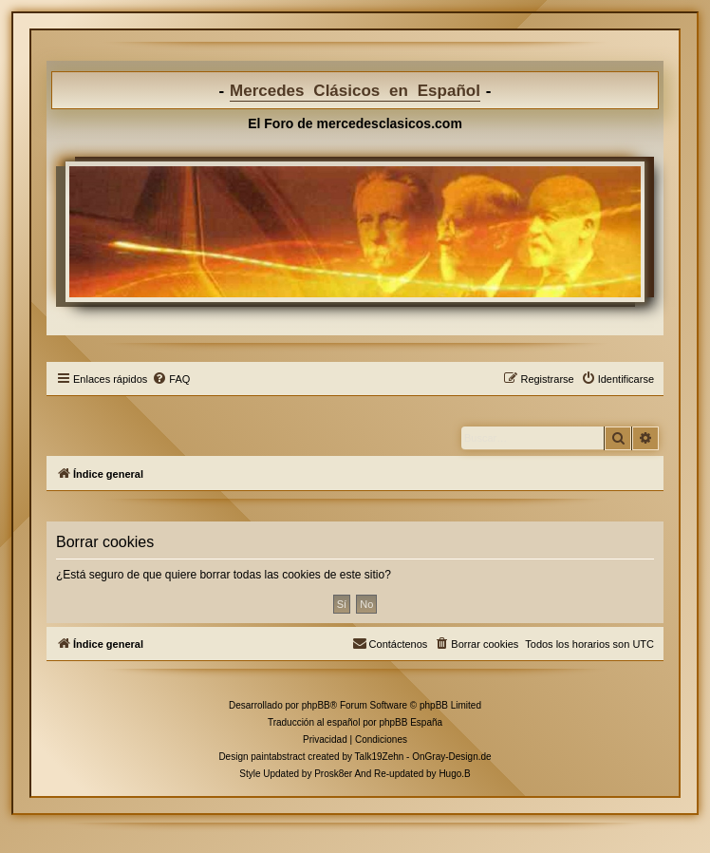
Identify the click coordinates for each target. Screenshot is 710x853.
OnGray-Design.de (451, 756)
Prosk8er (333, 773)
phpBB (316, 705)
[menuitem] (171, 379)
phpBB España (410, 722)
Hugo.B (454, 773)
